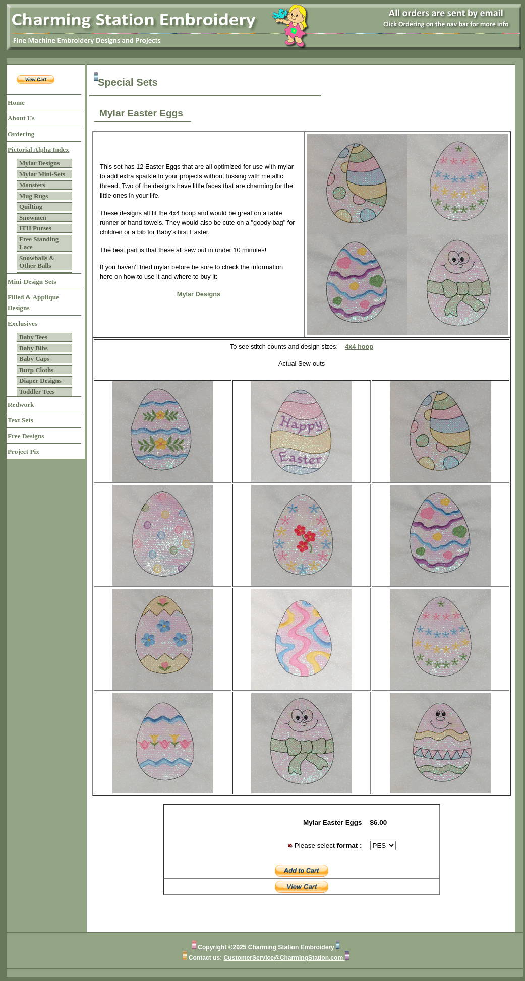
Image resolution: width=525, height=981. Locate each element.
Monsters (32, 185)
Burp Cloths (36, 370)
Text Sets (20, 420)
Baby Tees (33, 337)
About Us (21, 118)
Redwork (21, 404)
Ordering (21, 134)
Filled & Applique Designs (33, 302)
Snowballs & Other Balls (36, 262)
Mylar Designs (39, 163)
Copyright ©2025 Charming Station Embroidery (266, 947)
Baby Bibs (33, 348)
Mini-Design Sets (32, 281)
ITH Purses (35, 228)
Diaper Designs (40, 380)
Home (16, 102)
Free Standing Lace (39, 243)
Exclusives (22, 323)
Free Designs (26, 436)
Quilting (30, 206)
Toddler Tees (36, 391)
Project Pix (23, 451)
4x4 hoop (359, 346)
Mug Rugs (33, 196)
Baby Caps (34, 358)
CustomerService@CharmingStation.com (284, 957)
